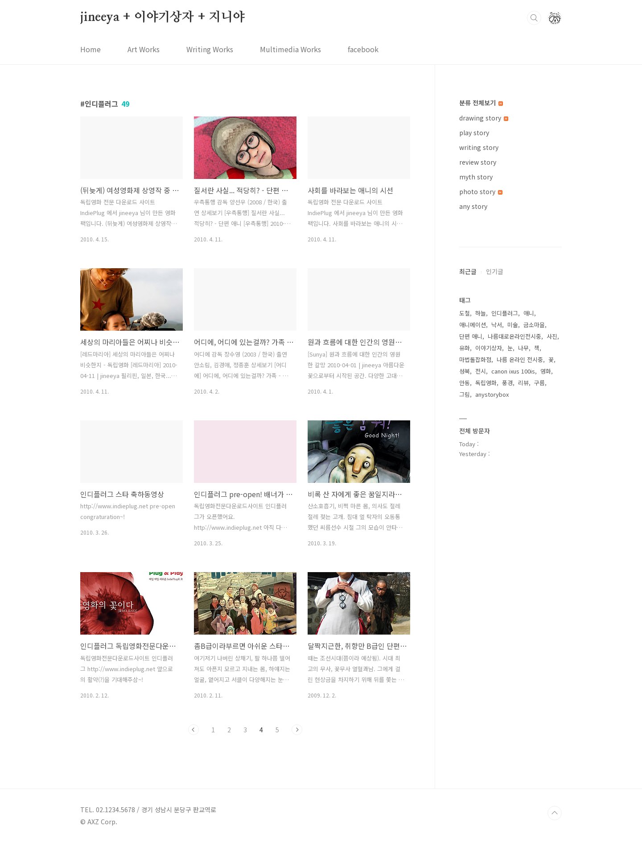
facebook (363, 49)
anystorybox (492, 662)
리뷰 (523, 650)
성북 (464, 639)
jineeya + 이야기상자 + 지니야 (162, 17)
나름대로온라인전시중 (514, 604)
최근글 (468, 539)
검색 (534, 18)
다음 (297, 729)
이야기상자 (488, 615)
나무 (523, 615)
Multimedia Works (290, 49)
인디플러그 (504, 581)
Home (90, 49)
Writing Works (209, 49)
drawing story (483, 117)
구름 (539, 650)
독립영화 (486, 650)
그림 (464, 662)
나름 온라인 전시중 (520, 627)
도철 (464, 581)
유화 (464, 615)
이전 (193, 729)
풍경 (507, 650)
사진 (552, 604)
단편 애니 (470, 604)
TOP (554, 813)
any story (473, 206)
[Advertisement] (510, 364)
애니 (528, 581)
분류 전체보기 (481, 102)
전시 (480, 639)
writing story (478, 147)
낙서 (496, 592)
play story (474, 132)
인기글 (494, 539)
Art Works (144, 49)
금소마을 (534, 592)
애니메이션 (472, 592)
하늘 (480, 581)
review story (477, 162)
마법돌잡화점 (475, 627)
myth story (476, 176)
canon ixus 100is (513, 639)
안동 (464, 650)
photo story (480, 191)
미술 (512, 592)
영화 (545, 639)
